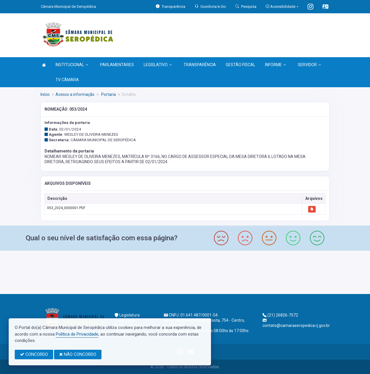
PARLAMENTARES (117, 64)
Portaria (108, 94)
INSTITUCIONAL (72, 64)
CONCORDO (34, 354)
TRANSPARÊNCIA (200, 64)
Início (45, 94)
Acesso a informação (75, 94)
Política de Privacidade (77, 334)
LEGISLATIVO (158, 64)
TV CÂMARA (67, 79)
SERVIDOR (309, 64)
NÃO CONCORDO (77, 354)
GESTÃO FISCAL (240, 64)
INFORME (275, 64)
